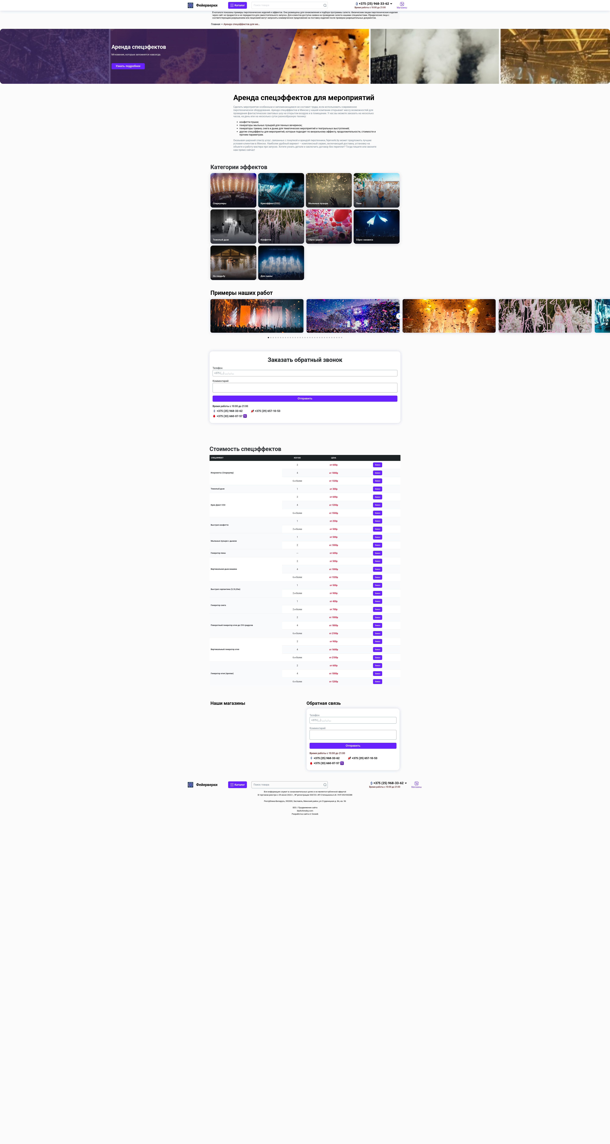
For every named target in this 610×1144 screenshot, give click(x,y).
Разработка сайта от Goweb (305, 814)
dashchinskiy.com (305, 811)
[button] (399, 316)
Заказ (377, 465)
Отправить (305, 398)
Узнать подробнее (128, 66)
